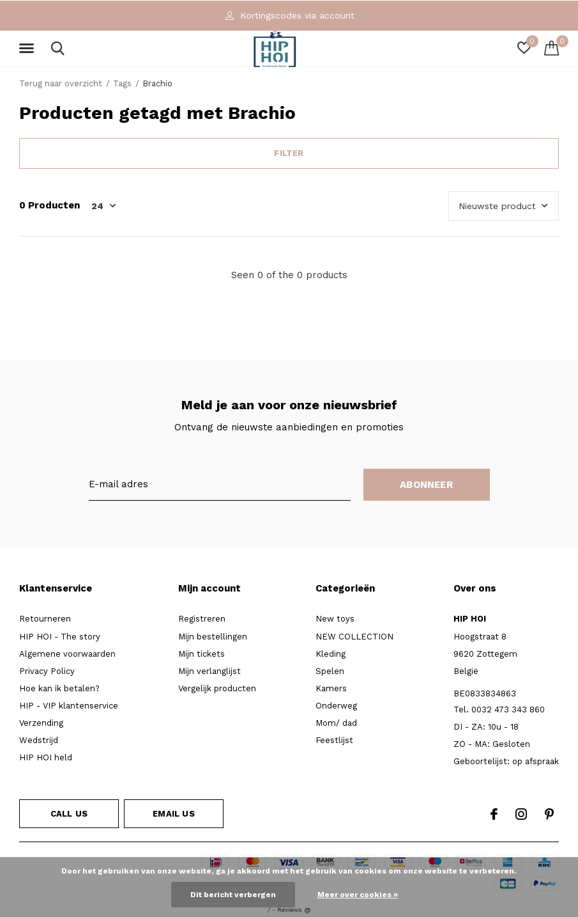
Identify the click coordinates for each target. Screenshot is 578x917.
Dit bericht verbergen (233, 894)
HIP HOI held (45, 757)
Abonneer (426, 484)
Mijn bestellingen (212, 636)
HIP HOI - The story (59, 636)
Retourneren (45, 618)
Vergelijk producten (217, 688)
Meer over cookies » (357, 894)
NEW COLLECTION (354, 636)
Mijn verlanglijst (209, 671)
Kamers (331, 688)
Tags (122, 83)
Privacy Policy (47, 671)
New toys (335, 618)
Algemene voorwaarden (67, 654)
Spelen (330, 671)
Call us (68, 814)
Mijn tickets (201, 654)
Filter (288, 153)
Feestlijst (334, 740)
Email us (173, 814)
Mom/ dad (336, 723)
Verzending (41, 723)
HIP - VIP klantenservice (68, 705)
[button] (28, 48)
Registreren (201, 618)
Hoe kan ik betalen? (59, 688)
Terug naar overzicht (60, 83)
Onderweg (336, 705)
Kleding (331, 654)
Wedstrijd (38, 740)
